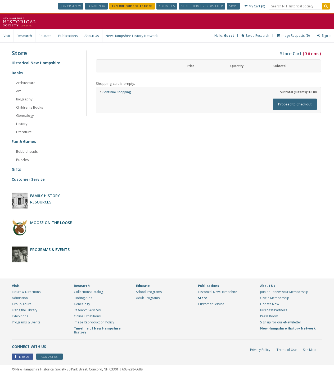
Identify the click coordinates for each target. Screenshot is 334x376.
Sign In (324, 35)
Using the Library (24, 309)
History (22, 123)
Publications (68, 35)
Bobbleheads (27, 151)
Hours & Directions (26, 291)
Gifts (16, 169)
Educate (45, 35)
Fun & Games (24, 141)
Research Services (87, 309)
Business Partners (273, 309)
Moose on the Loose (51, 222)
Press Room (269, 315)
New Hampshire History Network (132, 35)
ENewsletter (202, 6)
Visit (6, 35)
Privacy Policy (260, 349)
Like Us (22, 356)
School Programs (149, 291)
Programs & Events (50, 249)
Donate (96, 6)
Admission (20, 297)
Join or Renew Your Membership (284, 291)
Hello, (224, 35)
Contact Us (167, 6)
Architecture (25, 82)
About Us (91, 35)
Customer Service (28, 179)
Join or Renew (71, 6)
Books (17, 72)
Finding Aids (83, 297)
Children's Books (29, 107)
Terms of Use (287, 349)
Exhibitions (20, 315)
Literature (24, 131)
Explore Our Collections (132, 6)
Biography (24, 99)
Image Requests (293, 35)
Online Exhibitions (87, 315)
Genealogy (25, 115)
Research (24, 35)
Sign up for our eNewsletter (280, 321)
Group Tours (21, 303)
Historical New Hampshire (36, 62)
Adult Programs (148, 297)
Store (233, 6)
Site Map (309, 349)
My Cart (254, 6)
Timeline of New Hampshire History (97, 329)
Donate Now (269, 303)
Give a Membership (274, 297)
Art (18, 91)
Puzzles (22, 159)
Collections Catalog (88, 291)
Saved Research (255, 35)
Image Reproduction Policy (94, 321)
